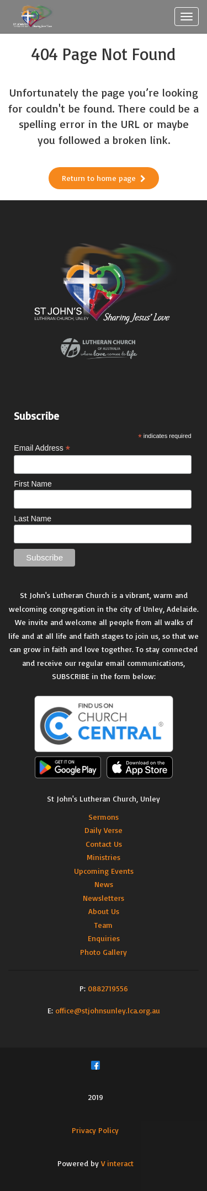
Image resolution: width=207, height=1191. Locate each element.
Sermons (103, 816)
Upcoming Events (104, 870)
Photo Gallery (103, 952)
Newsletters (103, 897)
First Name (32, 483)
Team (103, 925)
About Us (103, 911)
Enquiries (104, 938)
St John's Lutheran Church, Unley (103, 798)
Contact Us (104, 843)
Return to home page (104, 178)
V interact (117, 1163)
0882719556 (108, 988)
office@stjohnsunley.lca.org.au (107, 1010)
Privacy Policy (95, 1130)
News (103, 884)
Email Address (42, 448)
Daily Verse (103, 830)
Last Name (32, 518)
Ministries (103, 857)
